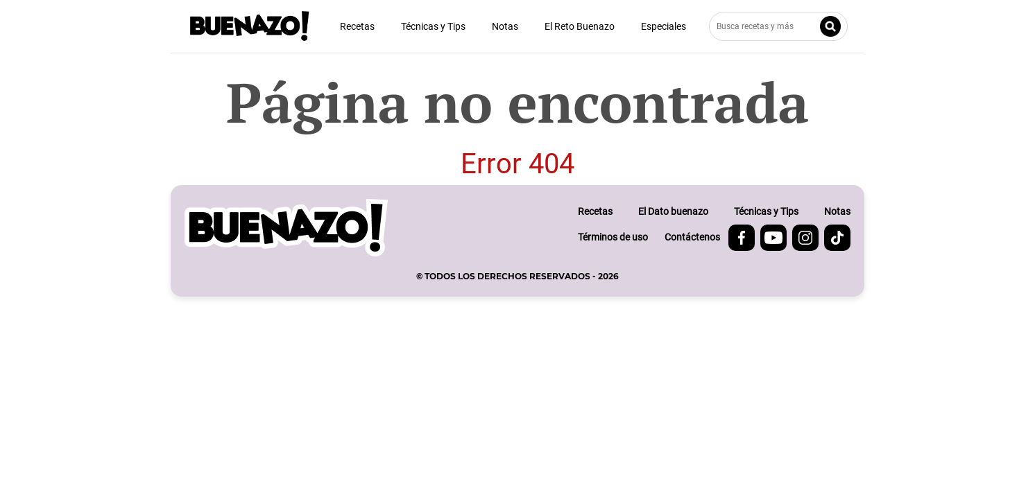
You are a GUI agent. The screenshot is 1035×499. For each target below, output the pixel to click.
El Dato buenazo (673, 211)
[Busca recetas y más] (778, 26)
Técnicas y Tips (433, 26)
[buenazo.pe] (286, 227)
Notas (505, 26)
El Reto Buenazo (580, 26)
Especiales (663, 26)
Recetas (357, 26)
